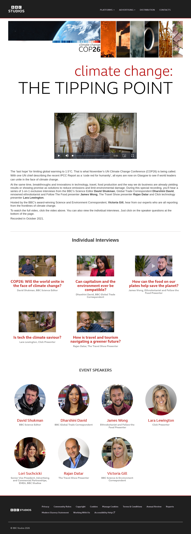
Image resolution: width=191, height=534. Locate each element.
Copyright (81, 506)
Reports (170, 506)
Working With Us (81, 512)
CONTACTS (165, 9)
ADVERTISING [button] (127, 9)
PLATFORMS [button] (107, 9)
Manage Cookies (110, 506)
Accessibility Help (104, 512)
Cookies (94, 506)
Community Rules (62, 506)
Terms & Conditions (132, 506)
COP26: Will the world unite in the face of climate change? (37, 283)
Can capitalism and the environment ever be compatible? (95, 285)
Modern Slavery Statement (55, 512)
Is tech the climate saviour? (37, 337)
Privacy (45, 506)
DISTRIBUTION (147, 9)
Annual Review (154, 506)
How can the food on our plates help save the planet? (153, 283)
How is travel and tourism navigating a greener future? (95, 339)
